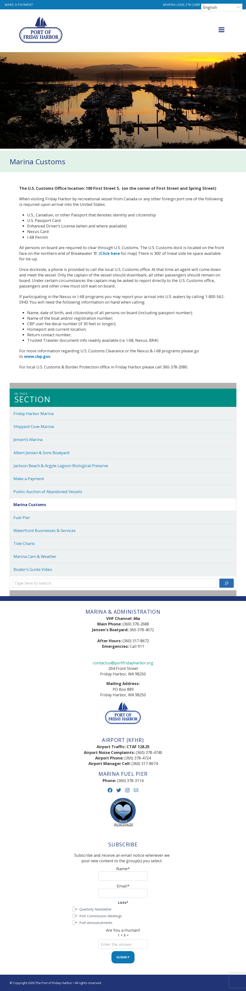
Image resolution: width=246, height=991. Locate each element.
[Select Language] (221, 7)
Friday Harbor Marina (33, 413)
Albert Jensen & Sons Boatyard (41, 452)
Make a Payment (19, 4)
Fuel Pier (21, 517)
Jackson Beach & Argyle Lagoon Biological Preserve (60, 465)
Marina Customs (29, 504)
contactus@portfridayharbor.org (123, 663)
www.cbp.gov (37, 356)
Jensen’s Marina (28, 439)
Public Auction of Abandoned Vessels (47, 491)
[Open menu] (221, 29)
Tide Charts (24, 543)
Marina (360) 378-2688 (181, 4)
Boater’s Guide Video (32, 569)
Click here (110, 253)
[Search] (226, 583)
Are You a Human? (123, 937)
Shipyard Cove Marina (33, 426)
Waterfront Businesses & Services (44, 530)
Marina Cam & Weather (34, 556)
